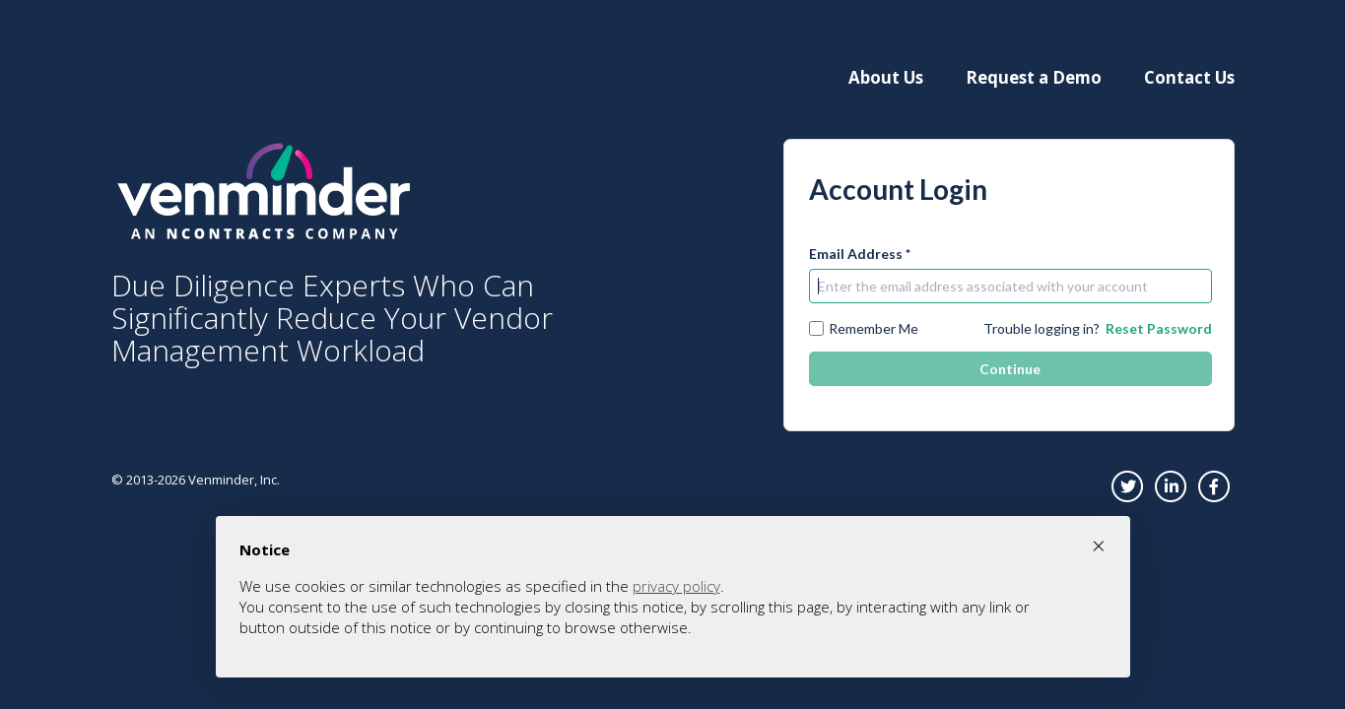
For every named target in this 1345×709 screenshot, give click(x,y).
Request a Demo (1034, 77)
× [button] (1099, 545)
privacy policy (676, 586)
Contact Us (1189, 77)
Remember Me (863, 328)
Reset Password (1159, 328)
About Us (885, 77)
